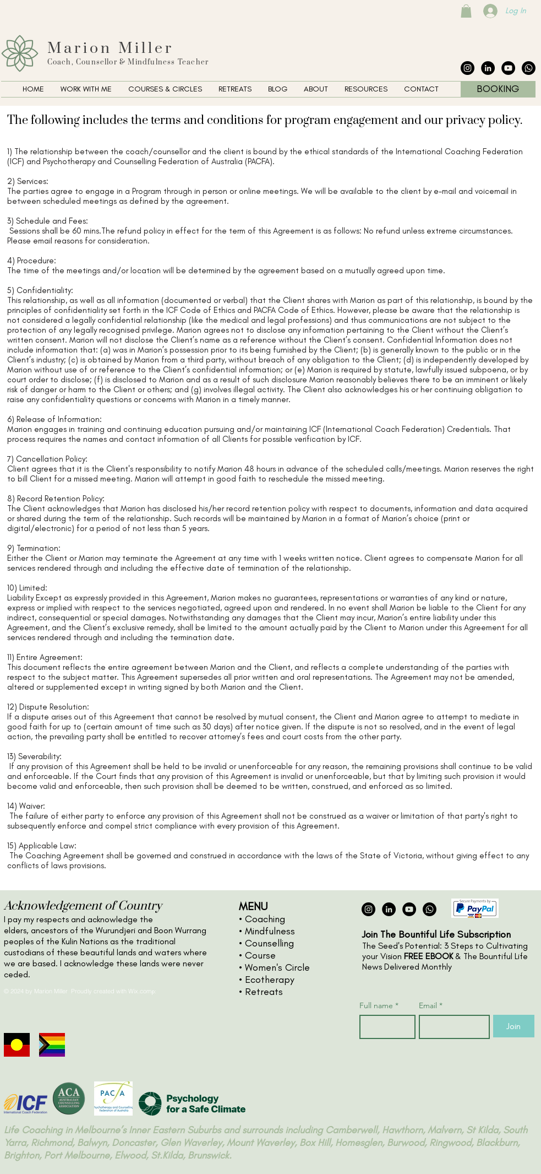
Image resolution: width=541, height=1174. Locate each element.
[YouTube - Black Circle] (508, 68)
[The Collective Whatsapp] (528, 68)
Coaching (265, 919)
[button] (86, 89)
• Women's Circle (274, 967)
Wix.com (139, 991)
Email (430, 1005)
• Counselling (266, 943)
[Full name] (384, 1027)
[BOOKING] (498, 89)
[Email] (451, 1027)
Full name (378, 1005)
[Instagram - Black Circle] (467, 68)
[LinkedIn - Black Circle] (488, 68)
